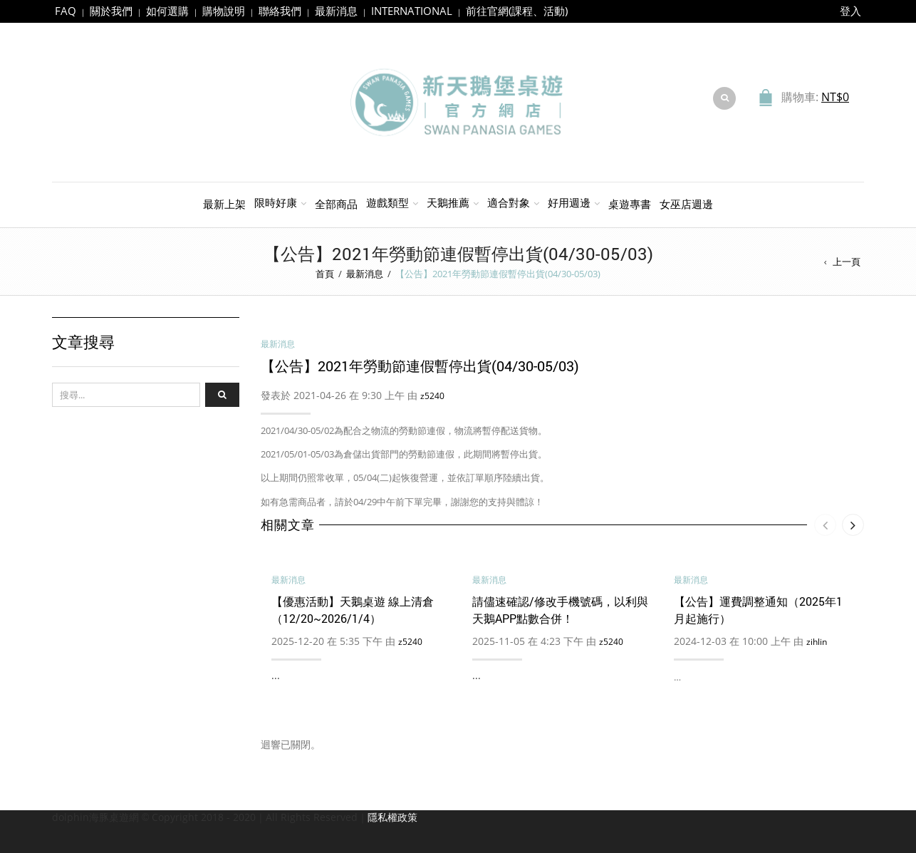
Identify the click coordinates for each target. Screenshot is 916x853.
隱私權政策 (392, 817)
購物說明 (223, 11)
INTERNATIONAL (411, 11)
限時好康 (275, 202)
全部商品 (336, 204)
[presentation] (825, 525)
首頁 (325, 273)
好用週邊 (569, 202)
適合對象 (508, 202)
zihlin (816, 642)
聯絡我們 (280, 11)
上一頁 (846, 261)
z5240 (432, 396)
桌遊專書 (629, 204)
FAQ (65, 11)
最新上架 (224, 204)
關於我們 (111, 11)
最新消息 (336, 11)
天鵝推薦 (448, 202)
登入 (850, 11)
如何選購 (167, 11)
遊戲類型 (387, 202)
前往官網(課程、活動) (517, 11)
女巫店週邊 (686, 204)
